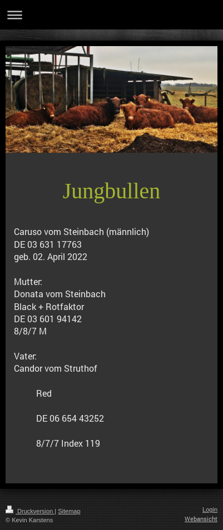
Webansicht (201, 518)
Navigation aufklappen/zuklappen (111, 15)
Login (209, 509)
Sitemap (69, 511)
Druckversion (30, 511)
